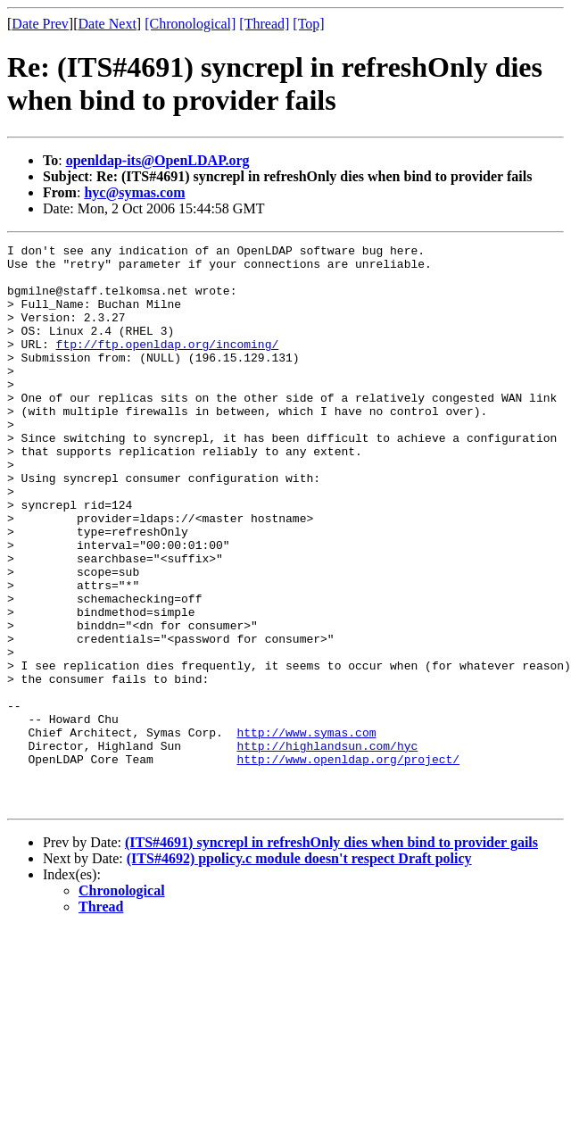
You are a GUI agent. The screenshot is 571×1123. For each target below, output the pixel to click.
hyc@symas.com (134, 192)
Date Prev (40, 23)
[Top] (308, 23)
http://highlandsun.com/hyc (327, 847)
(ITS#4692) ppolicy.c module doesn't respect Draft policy (299, 970)
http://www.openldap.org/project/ (347, 863)
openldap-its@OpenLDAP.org (158, 160)
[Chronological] (190, 23)
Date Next (108, 23)
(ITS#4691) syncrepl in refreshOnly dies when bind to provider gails (331, 954)
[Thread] (264, 23)
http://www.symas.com (306, 831)
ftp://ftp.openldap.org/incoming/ (167, 365)
